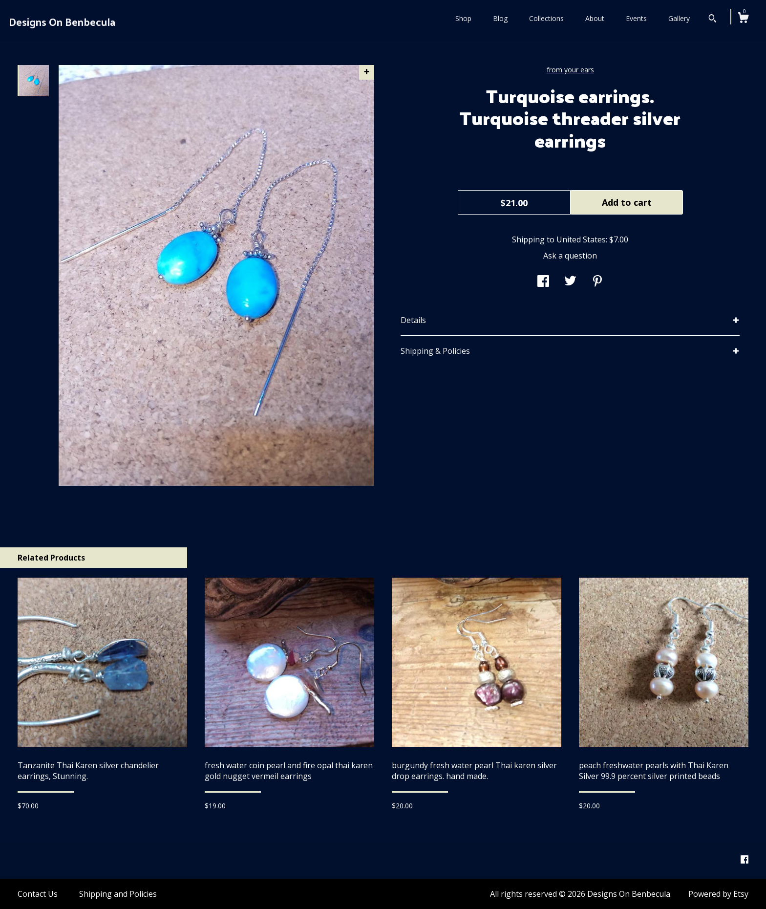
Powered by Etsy (718, 893)
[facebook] (744, 860)
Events (636, 18)
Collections (546, 18)
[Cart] (743, 18)
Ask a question (570, 255)
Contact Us (38, 893)
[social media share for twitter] (570, 282)
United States (581, 239)
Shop (463, 18)
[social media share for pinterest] (597, 282)
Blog (500, 18)
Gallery (679, 18)
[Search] (712, 19)
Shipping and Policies (118, 893)
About (594, 18)
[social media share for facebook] (543, 282)
